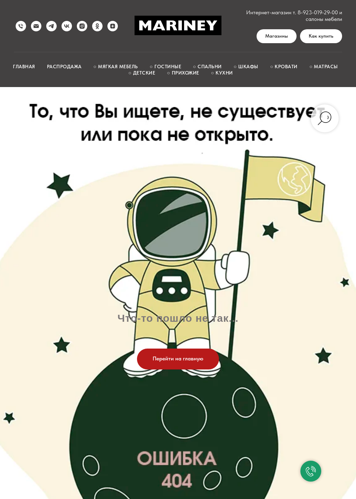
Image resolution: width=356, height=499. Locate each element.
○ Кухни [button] (222, 73)
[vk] (67, 26)
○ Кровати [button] (284, 66)
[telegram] (51, 26)
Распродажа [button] (64, 66)
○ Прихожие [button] (183, 73)
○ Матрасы (323, 66)
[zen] (112, 26)
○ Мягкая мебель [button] (116, 66)
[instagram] (82, 26)
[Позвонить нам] (21, 26)
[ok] (97, 26)
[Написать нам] (36, 26)
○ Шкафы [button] (246, 66)
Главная (24, 66)
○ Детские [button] (141, 73)
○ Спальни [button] (207, 66)
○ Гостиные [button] (165, 66)
